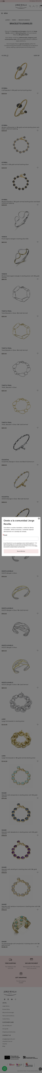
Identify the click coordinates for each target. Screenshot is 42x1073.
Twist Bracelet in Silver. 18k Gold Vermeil (15, 313)
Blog (3, 1046)
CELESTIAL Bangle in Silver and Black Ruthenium (18, 461)
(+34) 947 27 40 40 (7, 1041)
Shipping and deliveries (8, 1032)
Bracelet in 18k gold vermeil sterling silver (15, 164)
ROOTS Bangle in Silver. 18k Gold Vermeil (15, 610)
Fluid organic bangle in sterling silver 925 (15, 239)
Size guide (5, 1028)
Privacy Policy (6, 1009)
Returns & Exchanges (8, 1012)
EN (4, 1)
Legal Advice (5, 1006)
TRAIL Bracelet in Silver (9, 387)
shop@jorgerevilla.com (8, 1039)
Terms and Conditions (8, 1015)
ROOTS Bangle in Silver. (9, 573)
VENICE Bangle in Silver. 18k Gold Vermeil (15, 499)
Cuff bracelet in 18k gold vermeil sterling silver (17, 90)
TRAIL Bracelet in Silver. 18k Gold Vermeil (15, 424)
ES (1, 1)
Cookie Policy (6, 1019)
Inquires (4, 1043)
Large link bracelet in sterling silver (13, 721)
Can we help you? (7, 1025)
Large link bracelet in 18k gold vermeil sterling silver (18, 758)
